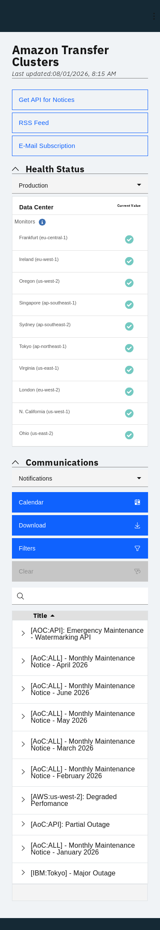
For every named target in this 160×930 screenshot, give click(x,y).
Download (80, 525)
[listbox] (80, 185)
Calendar (80, 502)
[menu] (154, 16)
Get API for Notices (47, 99)
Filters (80, 548)
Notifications (35, 478)
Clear (80, 571)
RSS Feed (34, 122)
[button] (42, 222)
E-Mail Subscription (47, 145)
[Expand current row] (23, 633)
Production (33, 185)
